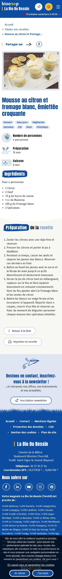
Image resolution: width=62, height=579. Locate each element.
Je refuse (19, 573)
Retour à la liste (19, 331)
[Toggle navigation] (58, 8)
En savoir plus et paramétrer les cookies (31, 565)
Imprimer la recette (22, 341)
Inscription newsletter (31, 400)
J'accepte (42, 573)
